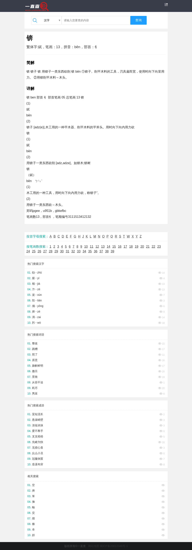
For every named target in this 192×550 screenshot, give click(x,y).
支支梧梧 (37, 436)
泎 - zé (36, 289)
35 (90, 251)
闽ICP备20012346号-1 (114, 546)
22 (153, 246)
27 (45, 251)
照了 (35, 354)
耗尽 (35, 387)
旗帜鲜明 (37, 365)
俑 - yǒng (37, 306)
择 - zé (36, 311)
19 (136, 246)
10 (86, 246)
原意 (35, 360)
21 (148, 246)
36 (95, 251)
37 (101, 251)
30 (62, 251)
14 (108, 246)
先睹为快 (37, 442)
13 (103, 246)
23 (159, 246)
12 (97, 246)
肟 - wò (36, 322)
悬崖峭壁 (37, 419)
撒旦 (35, 371)
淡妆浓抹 (37, 425)
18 (131, 246)
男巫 (35, 393)
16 (120, 246)
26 (39, 251)
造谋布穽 (37, 464)
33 (79, 251)
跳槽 (35, 348)
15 (114, 246)
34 (84, 251)
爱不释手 (37, 430)
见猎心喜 (37, 447)
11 (91, 246)
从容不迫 (37, 382)
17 (125, 246)
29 (56, 251)
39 (112, 251)
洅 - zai (36, 317)
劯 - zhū (37, 272)
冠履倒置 (37, 458)
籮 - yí (35, 278)
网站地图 (93, 546)
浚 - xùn (37, 294)
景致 (35, 376)
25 (34, 251)
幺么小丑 (37, 453)
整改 (35, 343)
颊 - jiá (36, 283)
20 (142, 246)
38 (107, 251)
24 (28, 251)
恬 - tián (37, 300)
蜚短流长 (37, 414)
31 (67, 251)
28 (51, 251)
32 (73, 251)
